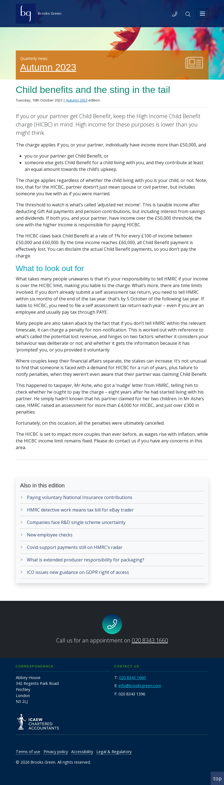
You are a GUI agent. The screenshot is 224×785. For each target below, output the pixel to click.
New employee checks (50, 535)
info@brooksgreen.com (140, 685)
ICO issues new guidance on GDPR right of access (78, 572)
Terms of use (28, 751)
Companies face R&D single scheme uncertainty (76, 522)
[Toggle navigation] (202, 13)
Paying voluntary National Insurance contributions (79, 497)
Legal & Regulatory (114, 751)
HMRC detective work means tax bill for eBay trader (80, 510)
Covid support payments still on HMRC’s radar (74, 547)
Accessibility (82, 751)
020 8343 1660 (150, 640)
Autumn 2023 (48, 67)
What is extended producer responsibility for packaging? (85, 560)
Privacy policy (55, 751)
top (217, 778)
